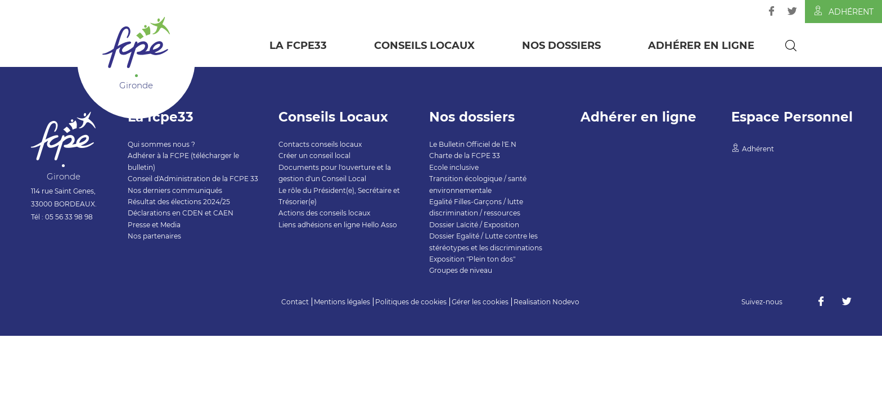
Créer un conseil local (314, 155)
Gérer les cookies (480, 302)
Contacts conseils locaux (320, 144)
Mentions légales (342, 302)
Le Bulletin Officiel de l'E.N (472, 144)
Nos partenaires (154, 236)
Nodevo (565, 302)
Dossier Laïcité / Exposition (474, 224)
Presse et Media (154, 224)
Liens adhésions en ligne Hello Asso (337, 224)
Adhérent (843, 11)
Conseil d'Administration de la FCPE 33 (193, 178)
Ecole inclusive (454, 167)
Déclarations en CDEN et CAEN (180, 213)
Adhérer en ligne (701, 45)
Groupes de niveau (460, 270)
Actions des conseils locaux (324, 213)
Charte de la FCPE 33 (464, 155)
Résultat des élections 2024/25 (179, 201)
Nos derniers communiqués (175, 190)
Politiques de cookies (411, 302)
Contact (295, 302)
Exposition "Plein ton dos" (472, 259)
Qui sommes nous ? (161, 144)
